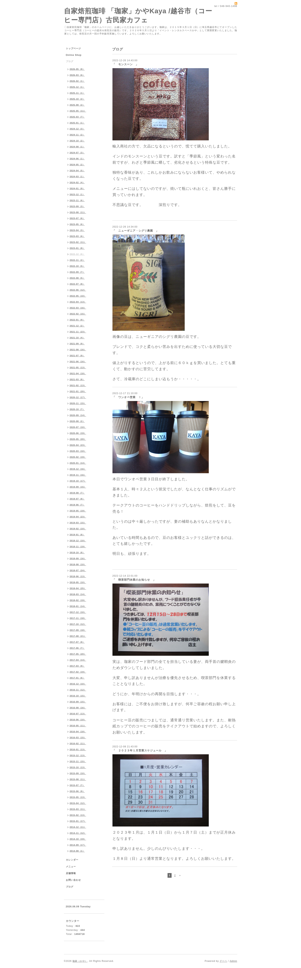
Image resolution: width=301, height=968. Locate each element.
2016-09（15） (78, 702)
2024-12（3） (77, 129)
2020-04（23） (78, 445)
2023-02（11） (78, 242)
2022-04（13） (78, 302)
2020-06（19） (78, 433)
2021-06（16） (78, 361)
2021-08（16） (78, 349)
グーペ (223, 961)
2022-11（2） (77, 260)
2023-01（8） (77, 248)
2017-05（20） (78, 654)
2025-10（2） (77, 99)
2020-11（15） (78, 403)
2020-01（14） (78, 463)
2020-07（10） (78, 427)
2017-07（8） (77, 642)
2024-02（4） (77, 182)
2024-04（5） (77, 170)
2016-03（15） (78, 737)
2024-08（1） (77, 147)
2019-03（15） (78, 523)
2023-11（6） (77, 200)
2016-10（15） (78, 696)
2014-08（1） (77, 851)
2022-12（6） (77, 254)
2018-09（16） (78, 558)
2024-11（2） (77, 135)
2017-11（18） (78, 618)
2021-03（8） (77, 379)
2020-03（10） (78, 451)
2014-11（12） (78, 833)
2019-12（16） (78, 469)
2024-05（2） (77, 164)
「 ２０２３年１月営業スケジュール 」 (139, 750)
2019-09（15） (78, 487)
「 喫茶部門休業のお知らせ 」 (134, 579)
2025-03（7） (77, 117)
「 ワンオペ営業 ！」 (128, 397)
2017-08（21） (78, 636)
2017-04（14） (78, 660)
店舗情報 (71, 873)
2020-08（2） (77, 421)
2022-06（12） (78, 290)
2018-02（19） (78, 600)
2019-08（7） (77, 493)
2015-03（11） (78, 809)
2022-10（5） (77, 266)
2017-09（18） (78, 630)
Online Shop (74, 55)
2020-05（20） (78, 439)
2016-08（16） (78, 708)
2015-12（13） (78, 755)
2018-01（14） (78, 606)
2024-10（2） (77, 141)
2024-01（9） (77, 188)
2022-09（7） (77, 272)
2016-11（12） (78, 690)
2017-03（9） (77, 666)
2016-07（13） (78, 714)
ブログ (69, 61)
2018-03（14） (78, 594)
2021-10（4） (77, 338)
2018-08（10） (78, 564)
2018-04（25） (78, 588)
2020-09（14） (78, 415)
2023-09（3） (77, 206)
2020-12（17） (78, 397)
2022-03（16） (78, 308)
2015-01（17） (78, 821)
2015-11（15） (78, 761)
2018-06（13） (78, 576)
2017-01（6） (77, 678)
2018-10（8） (77, 552)
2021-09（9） (77, 343)
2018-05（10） (78, 582)
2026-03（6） (77, 75)
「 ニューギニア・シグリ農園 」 (135, 230)
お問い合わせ (73, 880)
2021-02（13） (78, 385)
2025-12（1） (77, 87)
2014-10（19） (78, 839)
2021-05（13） (78, 367)
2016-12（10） (78, 684)
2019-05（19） (78, 511)
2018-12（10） (78, 540)
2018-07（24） (78, 570)
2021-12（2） (77, 326)
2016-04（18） (78, 731)
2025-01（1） (77, 123)
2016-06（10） (78, 719)
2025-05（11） (78, 111)
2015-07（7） (77, 785)
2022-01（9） (77, 320)
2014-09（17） (78, 845)
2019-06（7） (77, 505)
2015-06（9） (77, 791)
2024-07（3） (77, 153)
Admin (233, 961)
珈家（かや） (79, 961)
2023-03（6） (77, 236)
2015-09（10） (78, 773)
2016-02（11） (78, 743)
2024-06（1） (77, 158)
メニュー (71, 866)
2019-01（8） (77, 534)
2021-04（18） (78, 373)
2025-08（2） (77, 105)
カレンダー (72, 859)
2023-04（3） (77, 230)
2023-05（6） (77, 224)
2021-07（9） (77, 355)
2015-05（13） (78, 797)
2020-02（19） (78, 457)
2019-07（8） (77, 499)
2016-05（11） (78, 725)
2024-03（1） (77, 176)
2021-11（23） (78, 332)
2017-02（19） (78, 672)
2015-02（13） (78, 815)
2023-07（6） (77, 218)
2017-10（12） (78, 624)
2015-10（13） (78, 767)
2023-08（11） (78, 212)
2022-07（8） (77, 284)
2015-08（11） (78, 779)
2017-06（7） (77, 648)
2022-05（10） (78, 296)
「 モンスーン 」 (125, 64)
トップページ (73, 48)
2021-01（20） (78, 391)
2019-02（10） (78, 529)
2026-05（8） (77, 69)
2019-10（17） (78, 481)
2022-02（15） (78, 314)
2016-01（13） (78, 749)
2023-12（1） (77, 194)
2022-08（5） (77, 278)
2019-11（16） (78, 475)
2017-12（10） (78, 612)
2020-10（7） (77, 409)
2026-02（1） (77, 81)
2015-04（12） (78, 803)
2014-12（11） (78, 827)
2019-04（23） (78, 517)
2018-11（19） (78, 546)
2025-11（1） (77, 93)
